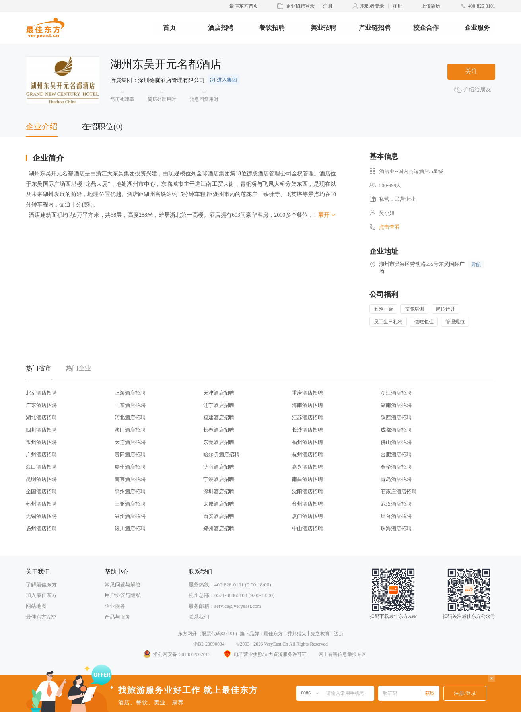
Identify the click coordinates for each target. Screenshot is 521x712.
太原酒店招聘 (218, 504)
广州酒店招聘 (41, 454)
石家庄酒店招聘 (399, 491)
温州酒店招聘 (130, 516)
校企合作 (426, 27)
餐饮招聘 (272, 27)
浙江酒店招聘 (396, 393)
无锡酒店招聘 (41, 516)
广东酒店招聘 (41, 405)
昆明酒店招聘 (41, 479)
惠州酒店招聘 (130, 467)
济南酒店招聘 (218, 467)
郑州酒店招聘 (218, 528)
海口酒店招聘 (41, 467)
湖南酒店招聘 (396, 405)
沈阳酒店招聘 (307, 491)
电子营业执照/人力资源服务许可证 (264, 654)
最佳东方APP (41, 617)
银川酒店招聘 (130, 528)
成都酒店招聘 (396, 430)
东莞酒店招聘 (218, 442)
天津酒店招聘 (218, 393)
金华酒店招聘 (396, 467)
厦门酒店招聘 (307, 516)
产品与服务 (117, 617)
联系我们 (199, 617)
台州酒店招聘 (307, 504)
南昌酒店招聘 (307, 479)
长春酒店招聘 (218, 430)
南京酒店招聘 (130, 479)
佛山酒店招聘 (396, 442)
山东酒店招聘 (130, 405)
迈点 (339, 633)
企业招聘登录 (300, 6)
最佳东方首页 (243, 6)
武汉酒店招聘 (396, 504)
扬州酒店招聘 (41, 528)
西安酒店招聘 (218, 516)
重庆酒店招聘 (307, 393)
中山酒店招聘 (307, 528)
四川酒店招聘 (41, 430)
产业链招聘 (375, 27)
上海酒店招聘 (130, 393)
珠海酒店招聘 (396, 528)
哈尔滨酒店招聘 (221, 454)
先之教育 (320, 633)
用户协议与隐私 (123, 595)
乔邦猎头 (296, 633)
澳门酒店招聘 (130, 430)
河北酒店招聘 (130, 417)
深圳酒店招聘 (218, 491)
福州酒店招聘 (307, 442)
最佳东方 (273, 633)
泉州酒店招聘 (130, 491)
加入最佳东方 (41, 595)
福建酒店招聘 (218, 417)
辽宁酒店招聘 (218, 405)
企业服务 (477, 27)
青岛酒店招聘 (396, 479)
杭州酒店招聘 (307, 454)
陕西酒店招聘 (396, 417)
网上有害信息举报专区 (342, 654)
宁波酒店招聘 (218, 479)
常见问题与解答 (123, 584)
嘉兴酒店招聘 (307, 467)
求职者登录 (372, 6)
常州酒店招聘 (41, 442)
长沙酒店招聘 (307, 430)
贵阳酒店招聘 (130, 454)
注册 (327, 6)
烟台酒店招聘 (396, 516)
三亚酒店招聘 (130, 504)
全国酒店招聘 (41, 491)
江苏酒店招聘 (307, 417)
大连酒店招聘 (130, 442)
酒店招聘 (220, 27)
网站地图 (36, 606)
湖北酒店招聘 (41, 417)
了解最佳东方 (41, 584)
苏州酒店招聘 (41, 504)
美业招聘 (323, 27)
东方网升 (187, 633)
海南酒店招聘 (307, 405)
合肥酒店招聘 (396, 454)
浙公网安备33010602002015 (176, 654)
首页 (169, 27)
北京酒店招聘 (41, 393)
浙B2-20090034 (208, 644)
